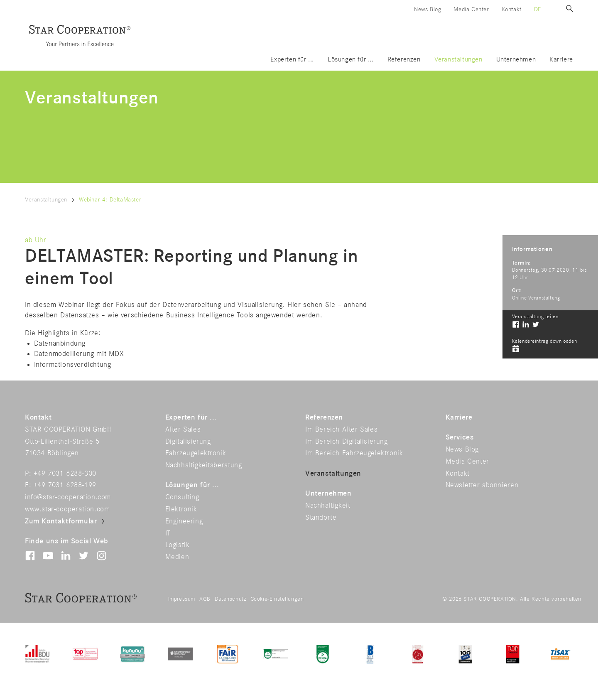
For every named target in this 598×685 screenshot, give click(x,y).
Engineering (184, 521)
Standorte (320, 517)
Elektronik (181, 509)
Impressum (181, 599)
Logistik (177, 545)
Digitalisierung (188, 441)
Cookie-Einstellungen (277, 599)
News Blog (427, 9)
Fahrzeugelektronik (195, 453)
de (537, 9)
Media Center (471, 9)
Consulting (182, 497)
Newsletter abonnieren (482, 485)
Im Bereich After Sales (341, 429)
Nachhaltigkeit (327, 505)
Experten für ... (292, 59)
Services (460, 437)
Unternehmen (516, 59)
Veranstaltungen (458, 59)
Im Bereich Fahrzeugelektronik (354, 453)
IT (168, 533)
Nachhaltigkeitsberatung (203, 465)
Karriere (561, 59)
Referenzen (404, 59)
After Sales (183, 429)
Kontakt (512, 9)
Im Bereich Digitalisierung (346, 441)
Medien (177, 557)
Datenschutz (230, 599)
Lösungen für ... (351, 59)
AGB (205, 599)
